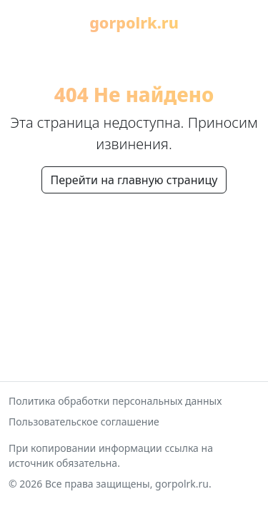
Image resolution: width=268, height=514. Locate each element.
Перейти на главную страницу (134, 180)
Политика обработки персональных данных (115, 401)
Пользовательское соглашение (84, 421)
